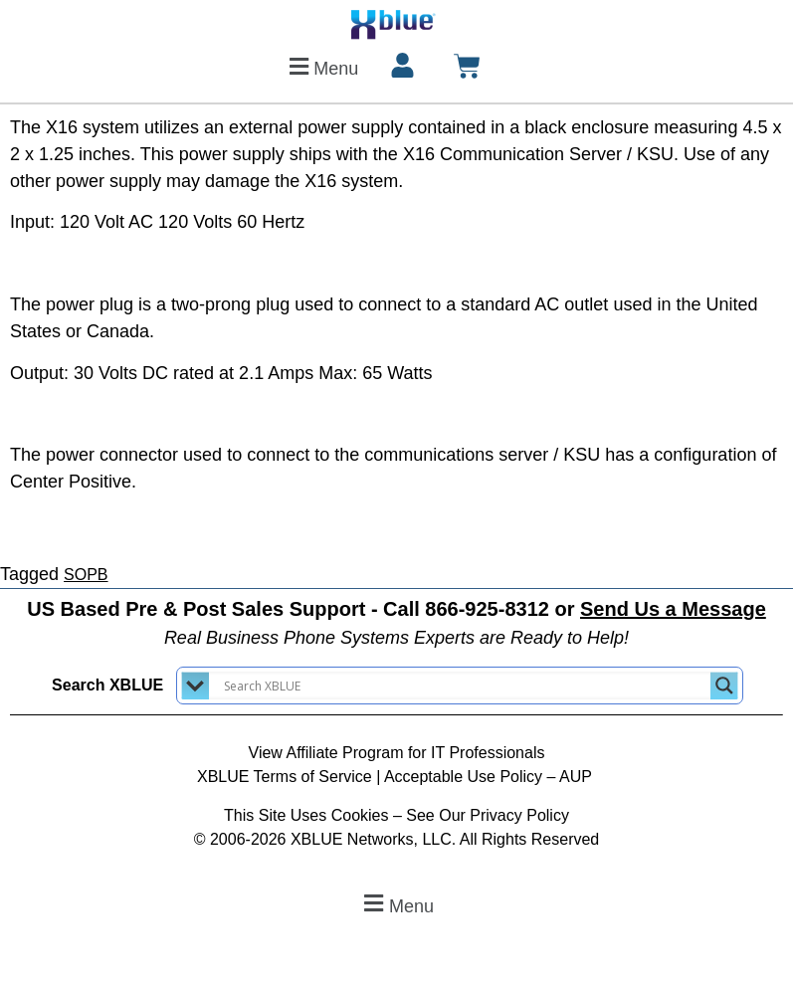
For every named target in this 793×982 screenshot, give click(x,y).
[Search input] (464, 685)
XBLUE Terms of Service (284, 776)
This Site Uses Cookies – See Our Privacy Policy (396, 815)
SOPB (85, 574)
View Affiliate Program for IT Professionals (397, 752)
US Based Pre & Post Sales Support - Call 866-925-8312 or (396, 609)
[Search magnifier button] (724, 685)
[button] (321, 66)
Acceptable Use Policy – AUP (490, 776)
